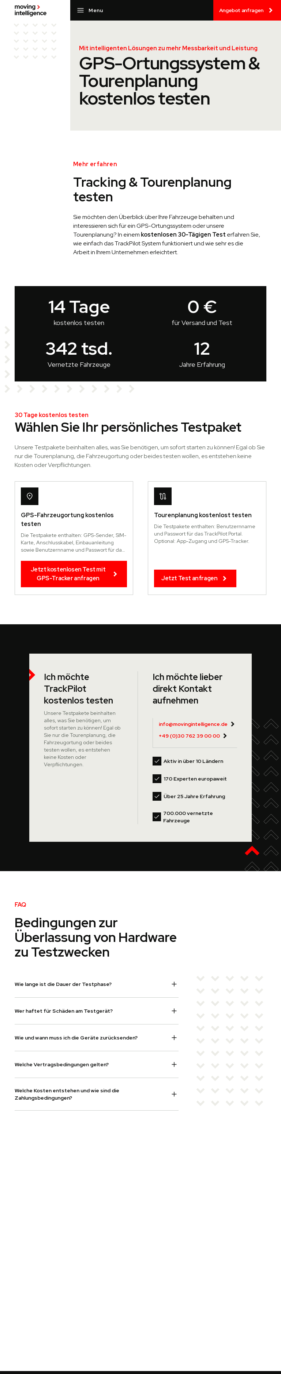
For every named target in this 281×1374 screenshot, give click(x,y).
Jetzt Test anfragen (195, 578)
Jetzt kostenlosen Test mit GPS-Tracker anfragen (75, 574)
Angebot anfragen (247, 10)
